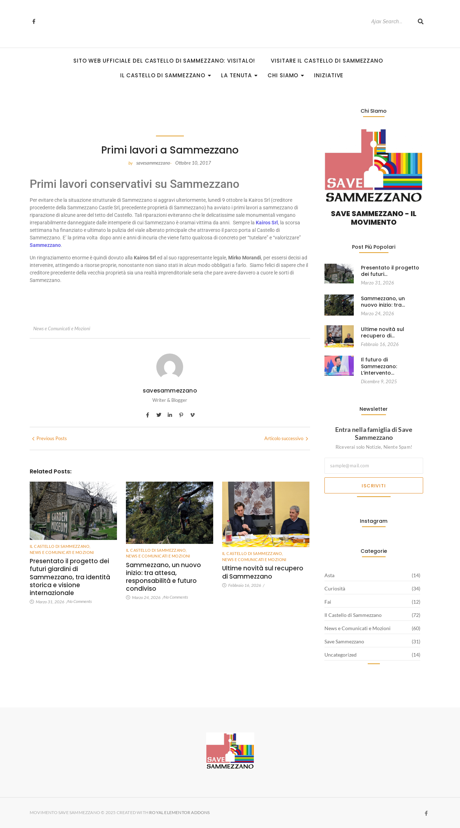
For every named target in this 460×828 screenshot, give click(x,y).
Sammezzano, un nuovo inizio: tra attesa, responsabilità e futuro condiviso (163, 577)
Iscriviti (374, 485)
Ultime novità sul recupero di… (382, 332)
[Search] (391, 21)
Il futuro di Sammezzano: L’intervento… (379, 366)
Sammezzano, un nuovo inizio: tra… (383, 301)
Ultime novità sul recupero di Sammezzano (262, 572)
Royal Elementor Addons (180, 812)
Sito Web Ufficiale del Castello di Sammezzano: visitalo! (164, 60)
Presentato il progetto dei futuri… (390, 270)
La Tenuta (238, 75)
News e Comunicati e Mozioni (61, 328)
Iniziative (328, 75)
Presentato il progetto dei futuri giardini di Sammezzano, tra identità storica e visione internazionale (70, 576)
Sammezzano (45, 245)
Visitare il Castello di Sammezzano (327, 60)
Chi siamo (285, 75)
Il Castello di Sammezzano (165, 75)
